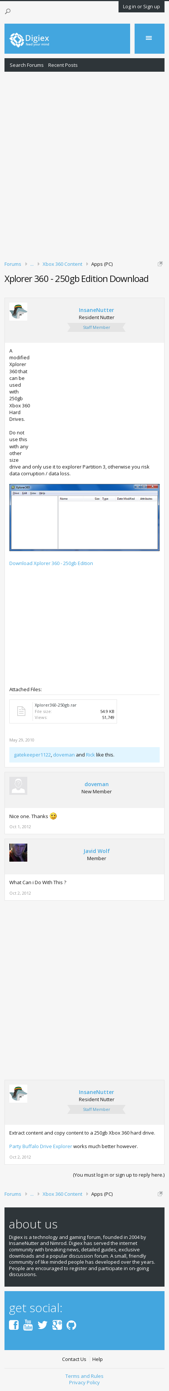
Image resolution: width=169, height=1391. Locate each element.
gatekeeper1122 (32, 754)
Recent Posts (63, 65)
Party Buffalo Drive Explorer (40, 1146)
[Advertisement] (84, 165)
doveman (64, 754)
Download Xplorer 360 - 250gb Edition (51, 563)
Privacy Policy (84, 1382)
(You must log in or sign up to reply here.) (119, 1174)
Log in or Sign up (141, 6)
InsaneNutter (96, 310)
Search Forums (27, 65)
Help (97, 1359)
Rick (90, 754)
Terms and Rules (84, 1376)
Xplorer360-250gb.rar (56, 705)
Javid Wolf (96, 851)
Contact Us (74, 1359)
